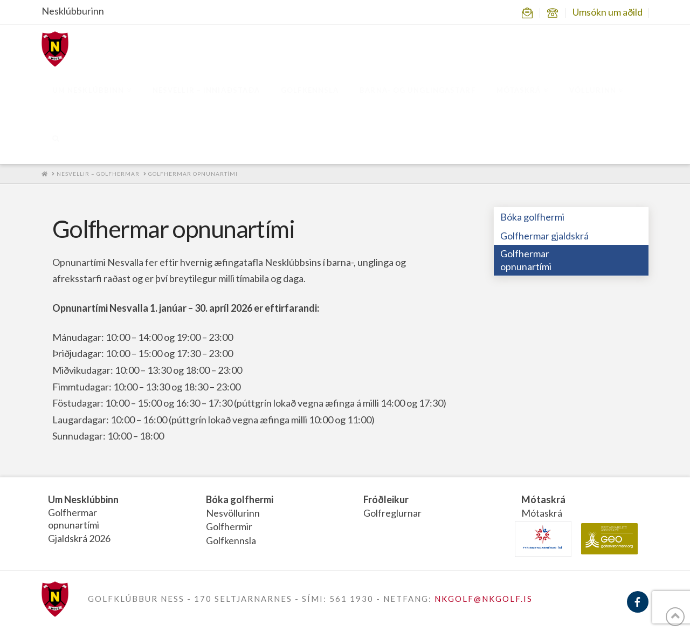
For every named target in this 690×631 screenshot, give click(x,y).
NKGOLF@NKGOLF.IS (483, 598)
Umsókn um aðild (607, 12)
